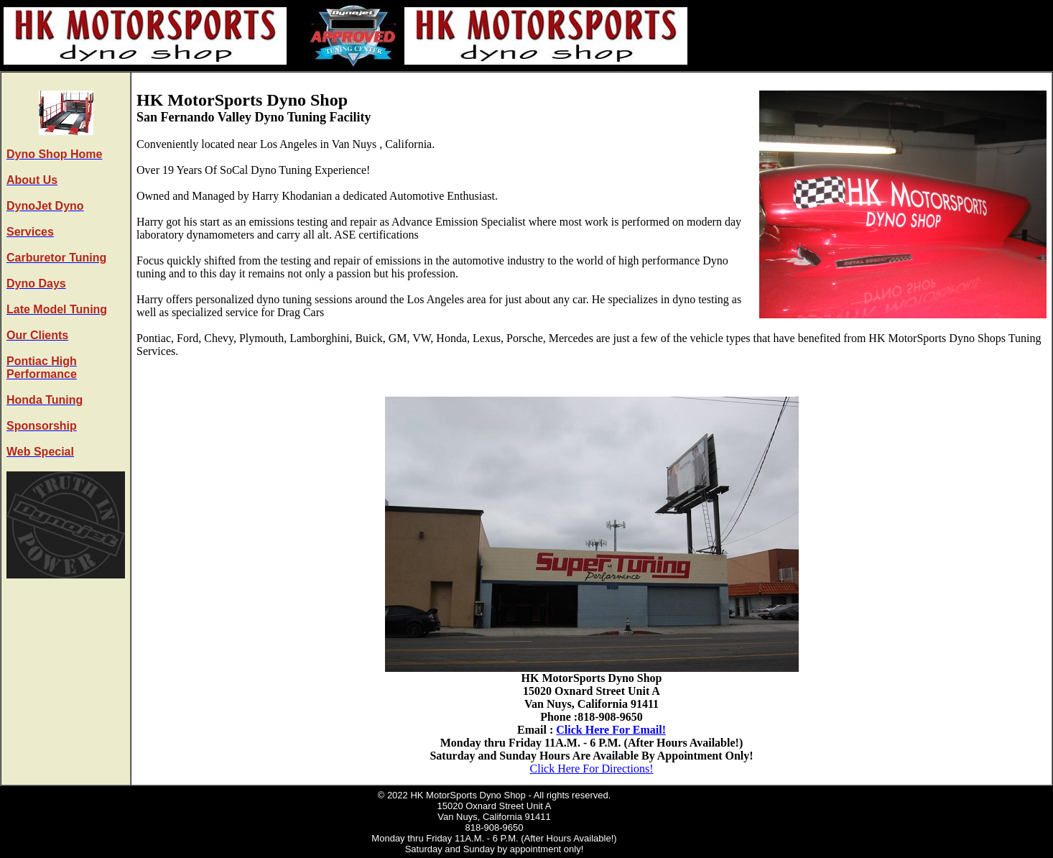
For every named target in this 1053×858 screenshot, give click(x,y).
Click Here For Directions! (592, 768)
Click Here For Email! (611, 730)
